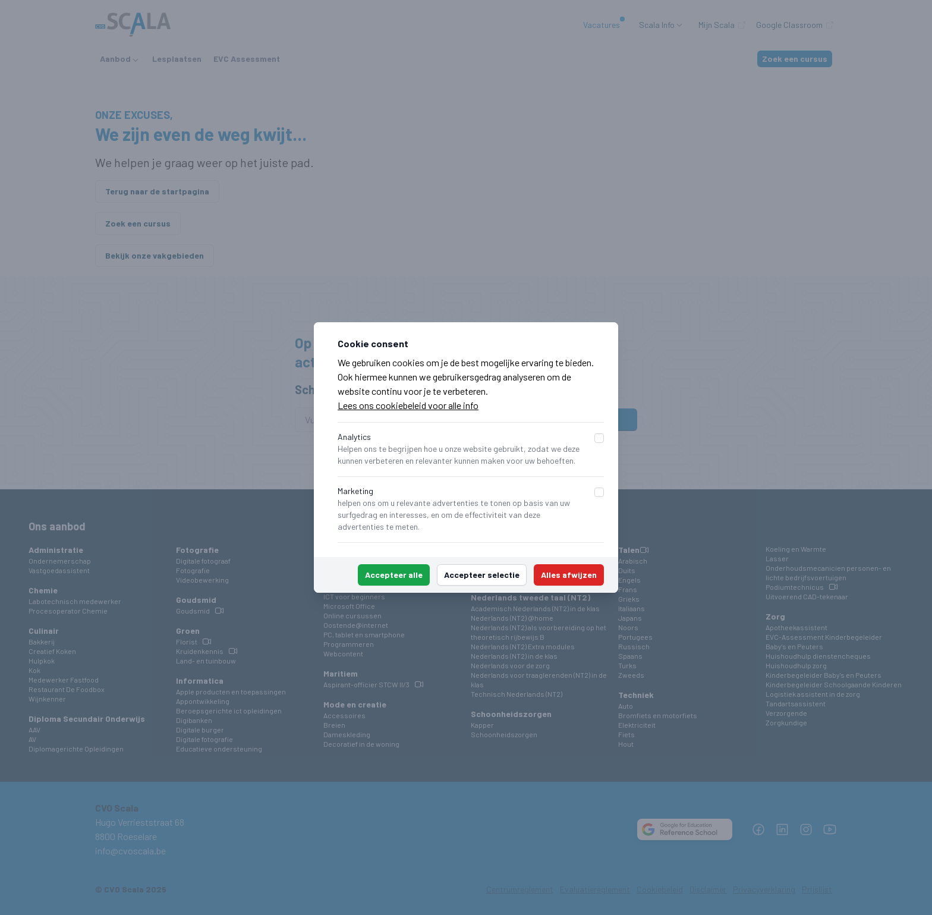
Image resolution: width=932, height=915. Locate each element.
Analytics (354, 437)
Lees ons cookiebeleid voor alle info (408, 405)
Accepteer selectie (481, 575)
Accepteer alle (394, 575)
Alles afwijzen (569, 575)
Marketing (355, 491)
